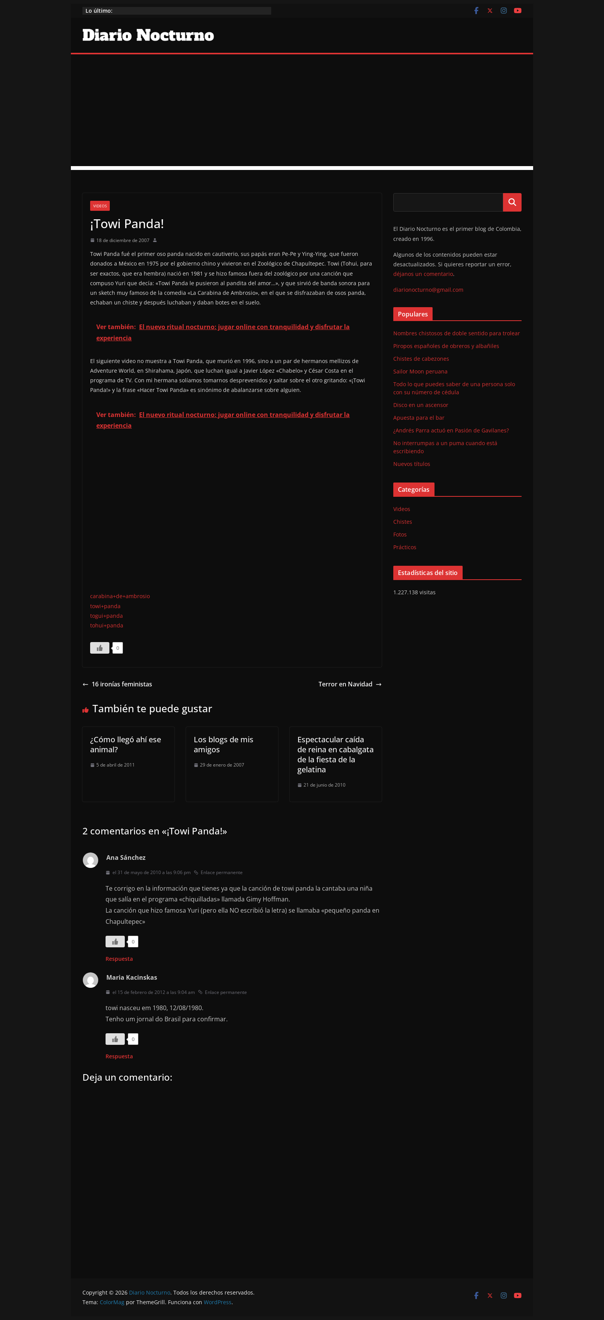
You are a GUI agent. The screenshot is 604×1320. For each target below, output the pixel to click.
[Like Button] (99, 648)
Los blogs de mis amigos (223, 744)
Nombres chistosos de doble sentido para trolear (456, 333)
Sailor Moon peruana (420, 371)
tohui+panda (106, 625)
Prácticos (404, 547)
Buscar (512, 202)
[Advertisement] (302, 112)
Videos (100, 206)
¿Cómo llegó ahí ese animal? (125, 744)
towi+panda (105, 606)
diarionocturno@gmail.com (428, 289)
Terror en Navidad (350, 684)
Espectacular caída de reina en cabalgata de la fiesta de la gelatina (335, 754)
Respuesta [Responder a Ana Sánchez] (119, 958)
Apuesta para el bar (419, 417)
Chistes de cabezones (421, 358)
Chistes (402, 521)
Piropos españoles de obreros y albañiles (446, 346)
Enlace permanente (218, 872)
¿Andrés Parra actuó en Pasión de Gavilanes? (451, 430)
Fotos (400, 534)
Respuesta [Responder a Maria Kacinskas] (119, 1056)
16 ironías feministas (117, 684)
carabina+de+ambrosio (120, 596)
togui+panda (106, 615)
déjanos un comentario (423, 273)
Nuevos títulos (411, 463)
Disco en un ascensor (420, 405)
